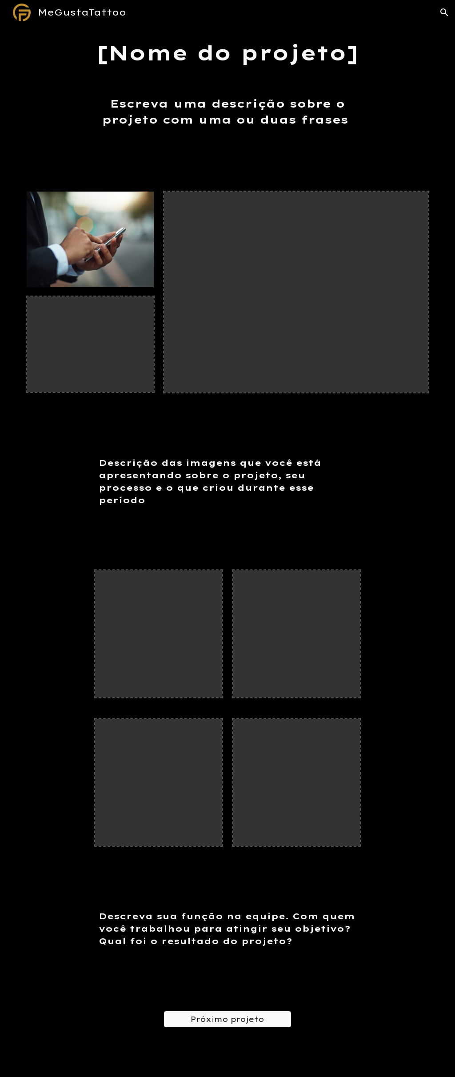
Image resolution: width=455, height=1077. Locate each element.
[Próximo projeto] (227, 1019)
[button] (444, 12)
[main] (228, 53)
